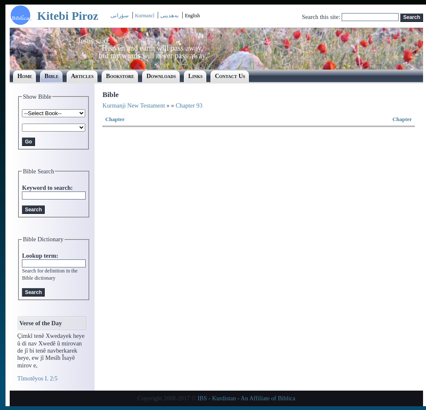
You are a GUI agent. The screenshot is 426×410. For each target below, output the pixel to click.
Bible (51, 76)
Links (195, 76)
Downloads (161, 76)
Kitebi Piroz (67, 15)
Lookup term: (40, 255)
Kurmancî (145, 15)
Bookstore (120, 76)
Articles (82, 76)
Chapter (114, 119)
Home (24, 76)
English (192, 15)
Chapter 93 (188, 105)
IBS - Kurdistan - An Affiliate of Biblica (246, 398)
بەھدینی (169, 15)
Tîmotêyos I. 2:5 (37, 378)
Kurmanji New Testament (133, 105)
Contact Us (230, 76)
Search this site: (322, 16)
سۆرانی (120, 15)
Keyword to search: (47, 187)
